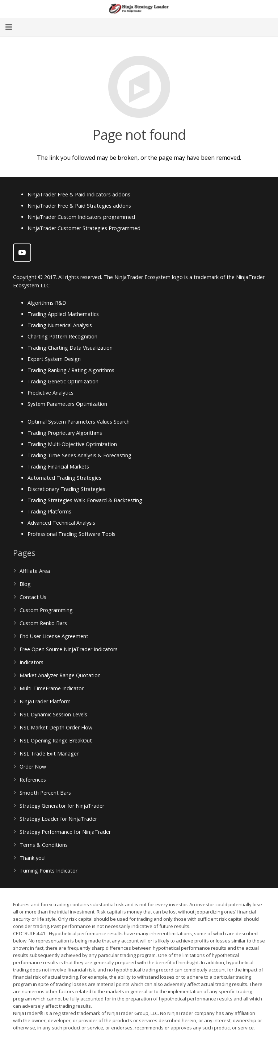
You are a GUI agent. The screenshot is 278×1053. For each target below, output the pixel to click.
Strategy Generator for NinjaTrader (62, 805)
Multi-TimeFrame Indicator (52, 688)
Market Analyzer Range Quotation (60, 675)
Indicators (31, 662)
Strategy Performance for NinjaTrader (65, 831)
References (33, 779)
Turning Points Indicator (48, 870)
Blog (25, 583)
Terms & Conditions (44, 844)
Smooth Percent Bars (45, 792)
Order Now (33, 766)
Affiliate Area (35, 570)
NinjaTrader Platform (45, 701)
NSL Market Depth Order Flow (56, 727)
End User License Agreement (54, 636)
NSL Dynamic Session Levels (53, 714)
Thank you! (33, 857)
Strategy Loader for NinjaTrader (58, 818)
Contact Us (33, 597)
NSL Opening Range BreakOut (56, 740)
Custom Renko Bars (43, 623)
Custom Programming (46, 610)
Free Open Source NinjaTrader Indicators (69, 649)
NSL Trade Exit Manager (49, 753)
